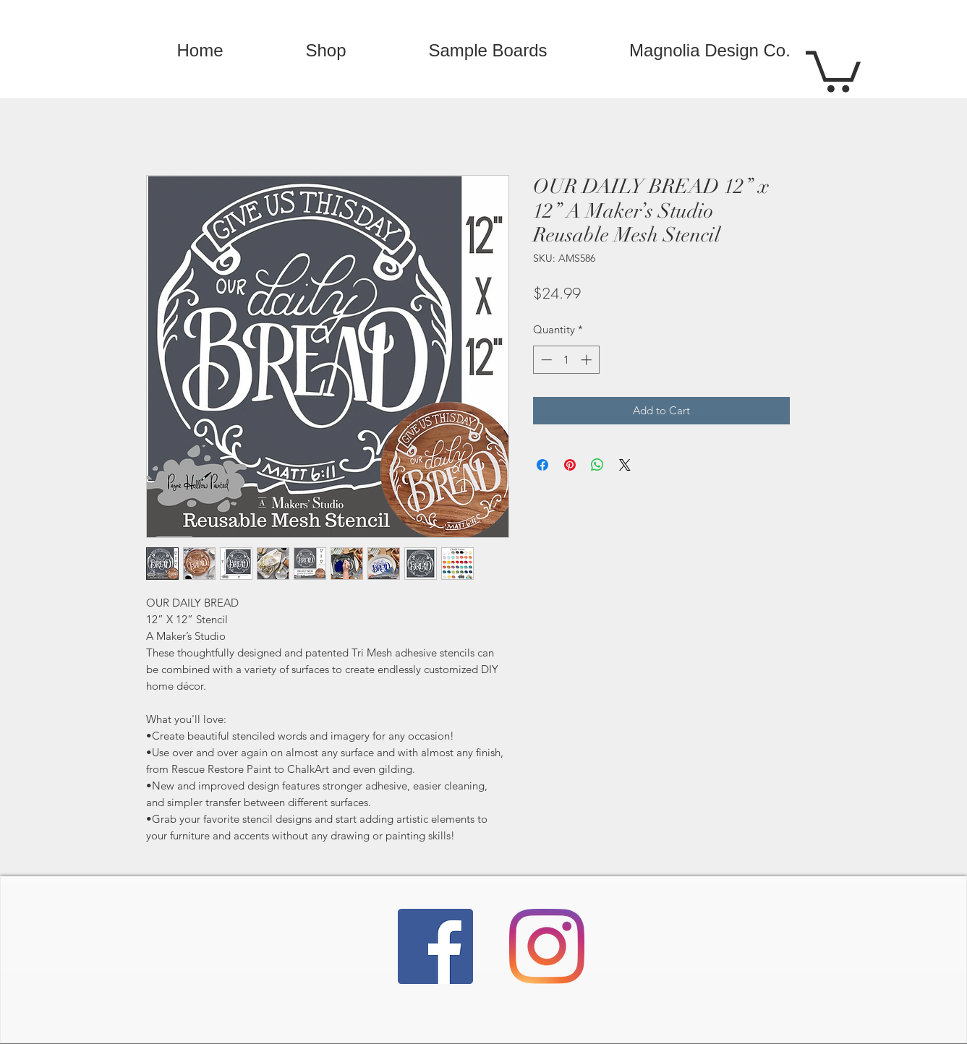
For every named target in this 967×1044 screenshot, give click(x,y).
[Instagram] (546, 946)
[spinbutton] (566, 359)
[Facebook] (435, 946)
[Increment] (587, 359)
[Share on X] (625, 465)
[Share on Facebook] (542, 465)
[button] (833, 69)
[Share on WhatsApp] (597, 465)
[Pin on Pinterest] (570, 465)
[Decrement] (545, 359)
